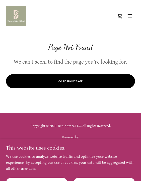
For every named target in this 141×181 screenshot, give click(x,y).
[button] (130, 16)
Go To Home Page (70, 81)
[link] (16, 16)
